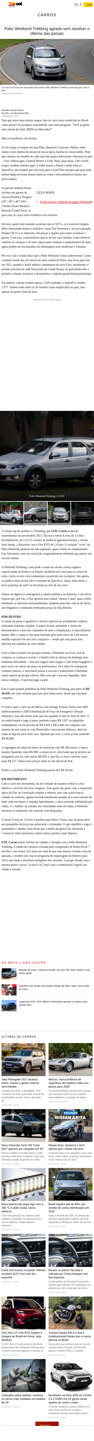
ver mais (47, 1425)
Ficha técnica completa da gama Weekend (65, 201)
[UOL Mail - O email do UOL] (76, 4)
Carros (47, 15)
